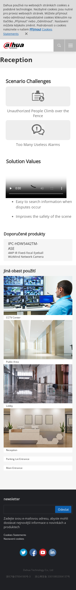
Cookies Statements (15, 535)
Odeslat (63, 509)
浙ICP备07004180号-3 (18, 576)
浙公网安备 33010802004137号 (52, 576)
